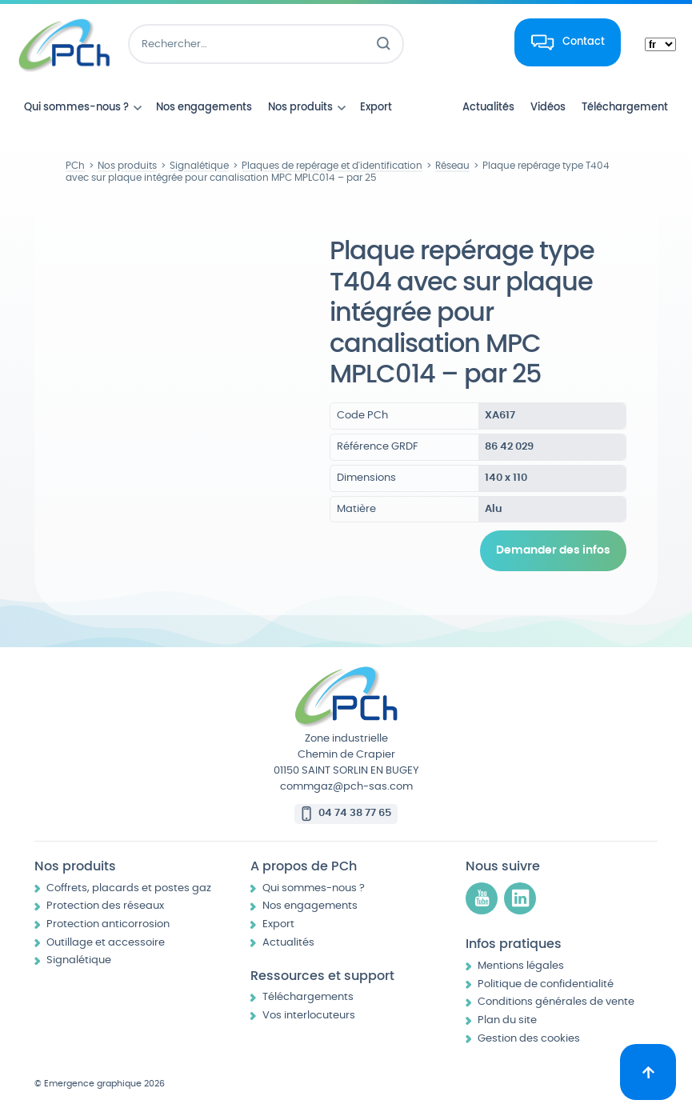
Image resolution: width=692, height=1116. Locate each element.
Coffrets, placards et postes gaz (128, 888)
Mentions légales (521, 966)
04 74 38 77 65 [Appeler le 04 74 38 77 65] (354, 813)
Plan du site (507, 1020)
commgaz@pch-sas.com (346, 787)
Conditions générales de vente (556, 1002)
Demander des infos (553, 550)
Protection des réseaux (105, 906)
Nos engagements (310, 906)
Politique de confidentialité (546, 984)
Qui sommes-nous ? (313, 888)
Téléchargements (308, 997)
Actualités (288, 943)
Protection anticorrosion (108, 924)
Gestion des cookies (529, 1039)
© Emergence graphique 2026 (99, 1083)
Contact (583, 41)
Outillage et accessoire (105, 943)
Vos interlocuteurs (308, 1015)
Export (278, 924)
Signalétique (78, 960)
